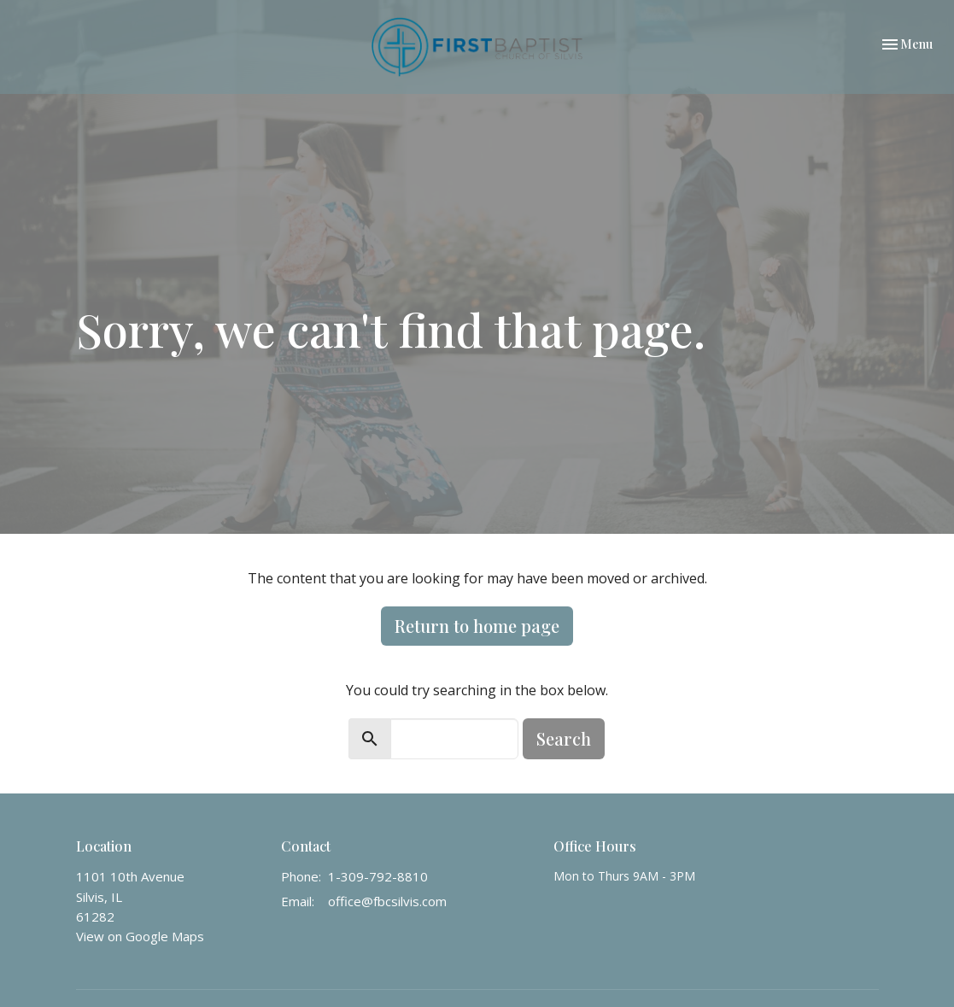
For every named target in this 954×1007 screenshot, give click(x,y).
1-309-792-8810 (378, 876)
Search (563, 738)
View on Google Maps (140, 936)
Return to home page (477, 625)
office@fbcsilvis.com (387, 901)
